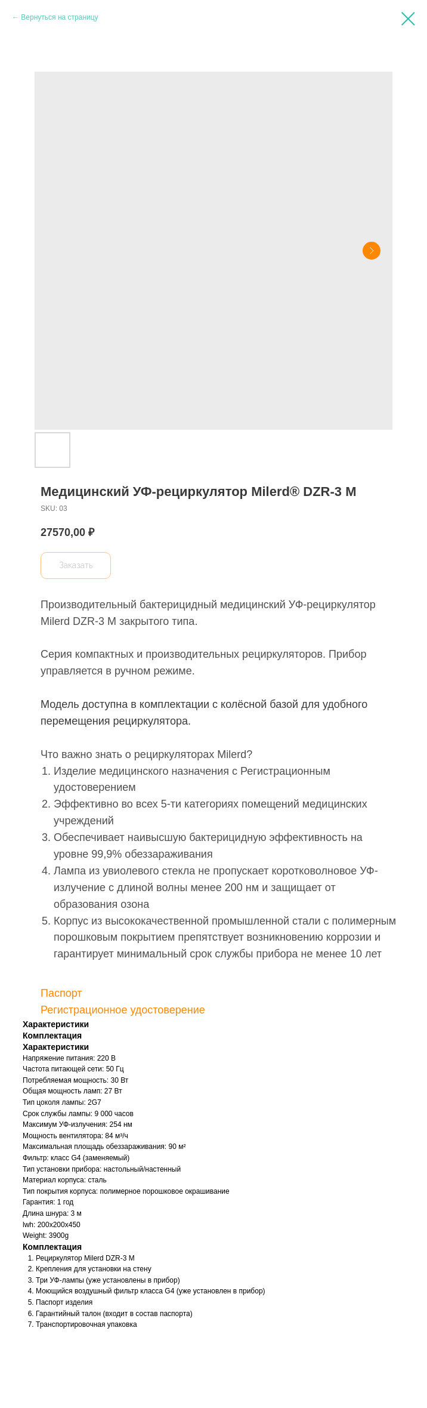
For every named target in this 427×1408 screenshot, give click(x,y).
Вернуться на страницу (59, 17)
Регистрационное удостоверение (123, 1010)
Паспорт (61, 993)
